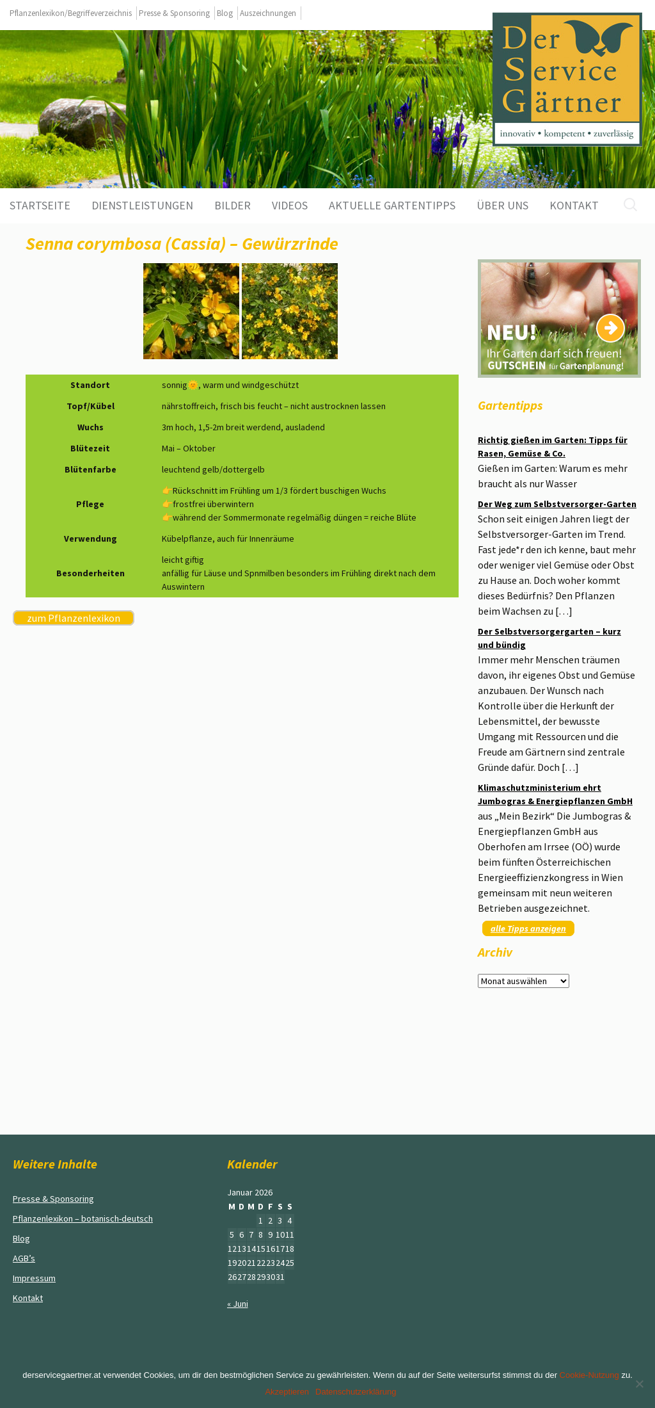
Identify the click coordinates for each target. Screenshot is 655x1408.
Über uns (502, 205)
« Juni (237, 1303)
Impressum (34, 1278)
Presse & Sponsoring (174, 13)
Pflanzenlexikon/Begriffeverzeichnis (71, 13)
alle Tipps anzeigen (528, 928)
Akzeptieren (287, 1391)
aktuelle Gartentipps (392, 205)
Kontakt (574, 205)
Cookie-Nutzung (589, 1375)
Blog (225, 13)
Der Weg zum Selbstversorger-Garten (557, 504)
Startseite (40, 205)
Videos (290, 205)
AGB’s (24, 1258)
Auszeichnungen (268, 13)
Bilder (232, 205)
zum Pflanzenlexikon (73, 617)
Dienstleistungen (142, 205)
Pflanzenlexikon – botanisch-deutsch (83, 1218)
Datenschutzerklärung (355, 1391)
